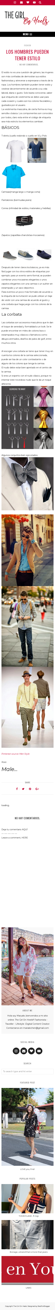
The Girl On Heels (20, 1306)
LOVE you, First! (27, 1169)
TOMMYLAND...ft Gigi (29, 1216)
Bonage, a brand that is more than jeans (29, 1252)
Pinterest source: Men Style (15, 754)
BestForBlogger (44, 1306)
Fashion (27, 45)
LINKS (28, 1288)
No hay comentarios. (29, 64)
